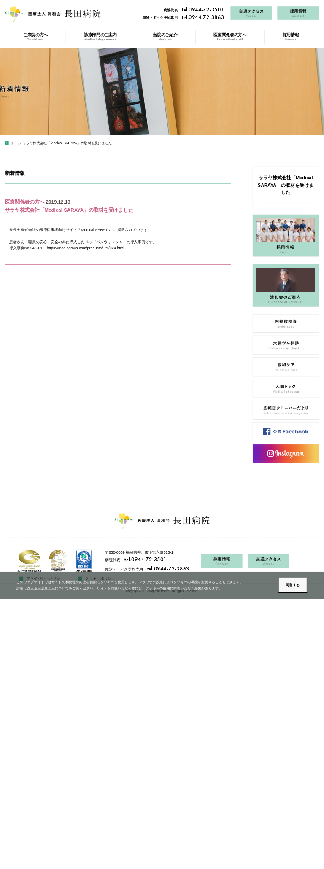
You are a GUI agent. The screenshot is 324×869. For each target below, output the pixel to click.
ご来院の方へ (35, 37)
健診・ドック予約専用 (183, 18)
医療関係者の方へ (229, 37)
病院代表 (194, 10)
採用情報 (291, 37)
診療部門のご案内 (100, 37)
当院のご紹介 (165, 37)
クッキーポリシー (41, 588)
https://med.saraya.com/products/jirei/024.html (85, 248)
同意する (293, 585)
